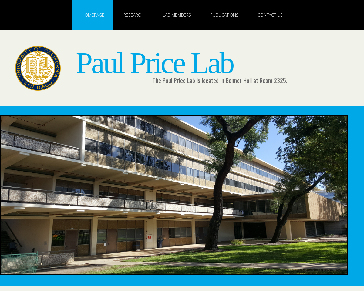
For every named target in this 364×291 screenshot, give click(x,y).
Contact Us (270, 15)
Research (133, 15)
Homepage (93, 15)
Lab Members (177, 15)
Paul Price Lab (154, 63)
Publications (224, 15)
